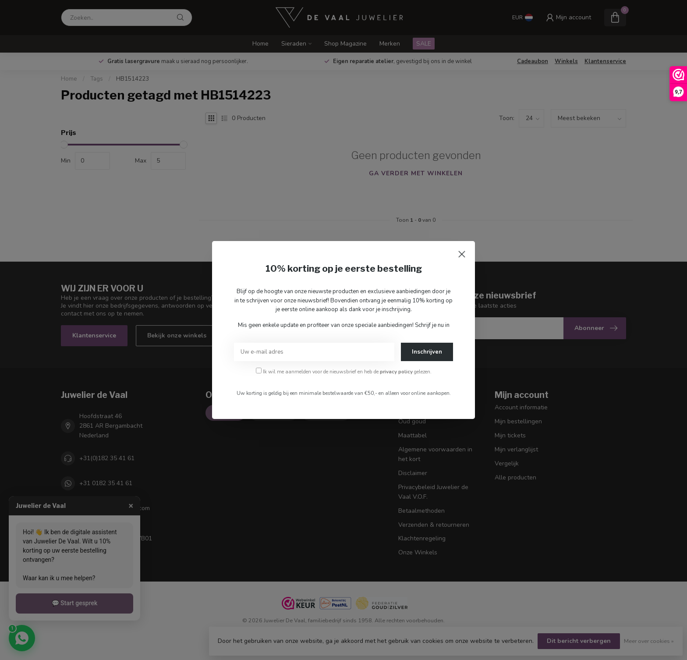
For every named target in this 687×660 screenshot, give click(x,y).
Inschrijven (427, 352)
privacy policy (396, 371)
